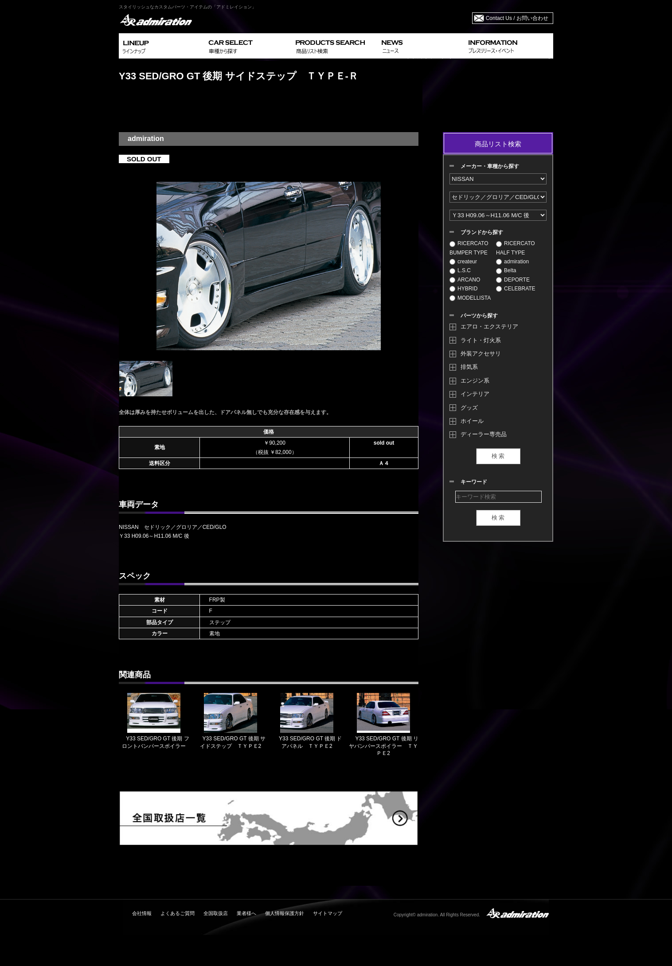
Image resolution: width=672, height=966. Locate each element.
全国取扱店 (215, 913)
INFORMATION (509, 46)
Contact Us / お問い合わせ (517, 18)
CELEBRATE (515, 288)
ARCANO (464, 280)
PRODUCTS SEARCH (335, 46)
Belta (506, 270)
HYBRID (463, 288)
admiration (512, 261)
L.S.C (460, 270)
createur (463, 261)
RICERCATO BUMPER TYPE (468, 247)
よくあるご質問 (177, 913)
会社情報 (142, 913)
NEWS (421, 46)
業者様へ (246, 913)
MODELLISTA (470, 298)
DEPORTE (513, 280)
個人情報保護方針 (284, 913)
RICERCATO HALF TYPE (515, 247)
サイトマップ (327, 913)
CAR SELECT (248, 46)
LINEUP (162, 46)
